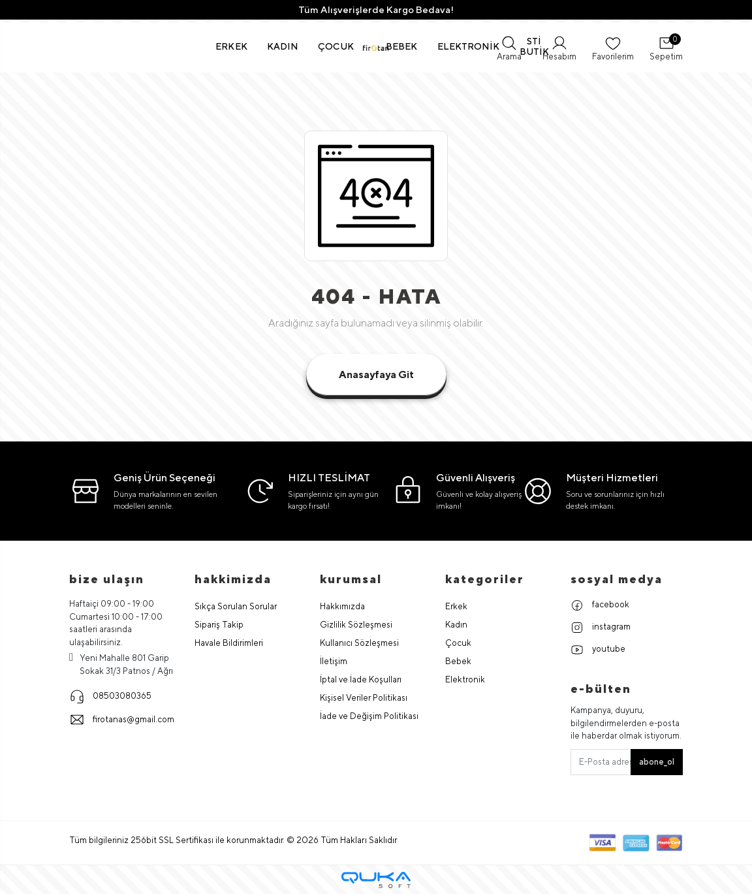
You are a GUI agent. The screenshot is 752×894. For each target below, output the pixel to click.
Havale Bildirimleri (229, 643)
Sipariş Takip (219, 625)
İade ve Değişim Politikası (369, 716)
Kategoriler (484, 579)
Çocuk (458, 643)
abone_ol (656, 762)
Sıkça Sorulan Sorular (236, 606)
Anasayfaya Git (376, 374)
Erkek (456, 606)
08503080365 (110, 696)
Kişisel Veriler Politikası (363, 698)
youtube (598, 649)
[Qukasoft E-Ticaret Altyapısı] (376, 880)
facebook (600, 605)
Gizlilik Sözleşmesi (356, 625)
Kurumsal (351, 579)
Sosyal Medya (617, 579)
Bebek (458, 661)
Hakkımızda (342, 606)
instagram (601, 627)
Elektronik (465, 679)
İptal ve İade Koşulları (360, 679)
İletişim (333, 661)
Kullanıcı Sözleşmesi (359, 643)
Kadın (456, 625)
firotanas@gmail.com (121, 719)
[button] (231, 46)
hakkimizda (233, 579)
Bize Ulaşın (106, 579)
